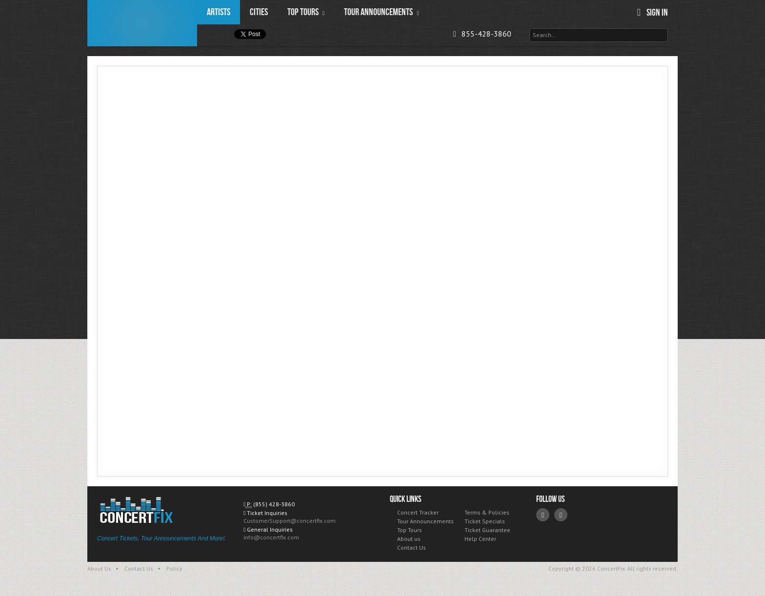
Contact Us (411, 547)
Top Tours (409, 530)
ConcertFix (142, 23)
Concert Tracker (418, 512)
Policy (174, 568)
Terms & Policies (486, 512)
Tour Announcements (425, 521)
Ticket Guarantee (487, 530)
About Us (99, 568)
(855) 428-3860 (274, 504)
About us (409, 538)
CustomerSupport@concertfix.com (289, 520)
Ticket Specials (484, 521)
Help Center (480, 538)
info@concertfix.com (271, 537)
